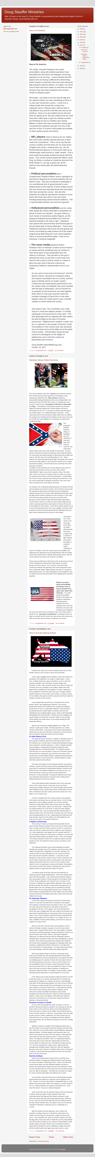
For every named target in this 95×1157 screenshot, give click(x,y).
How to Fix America (37, 30)
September (85, 62)
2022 (81, 37)
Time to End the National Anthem (42, 633)
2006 (81, 68)
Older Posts (68, 1137)
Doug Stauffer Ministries (24, 12)
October (84, 47)
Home (51, 1137)
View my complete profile (11, 31)
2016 (81, 66)
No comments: (59, 350)
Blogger (63, 1149)
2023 (81, 34)
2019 (81, 39)
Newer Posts (34, 1137)
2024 (81, 31)
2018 (81, 42)
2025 (81, 29)
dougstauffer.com (11, 28)
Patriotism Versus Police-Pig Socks (43, 360)
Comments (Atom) (43, 1141)
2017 (81, 45)
